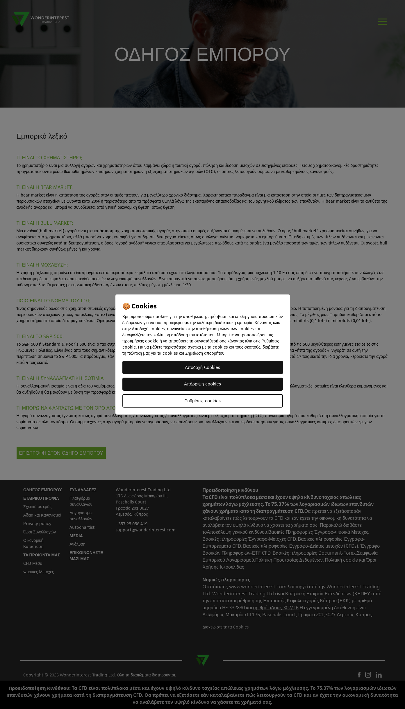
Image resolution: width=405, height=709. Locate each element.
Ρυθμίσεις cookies (202, 401)
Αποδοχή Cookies (202, 367)
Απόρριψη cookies (202, 384)
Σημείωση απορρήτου (204, 353)
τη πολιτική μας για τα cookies (150, 353)
